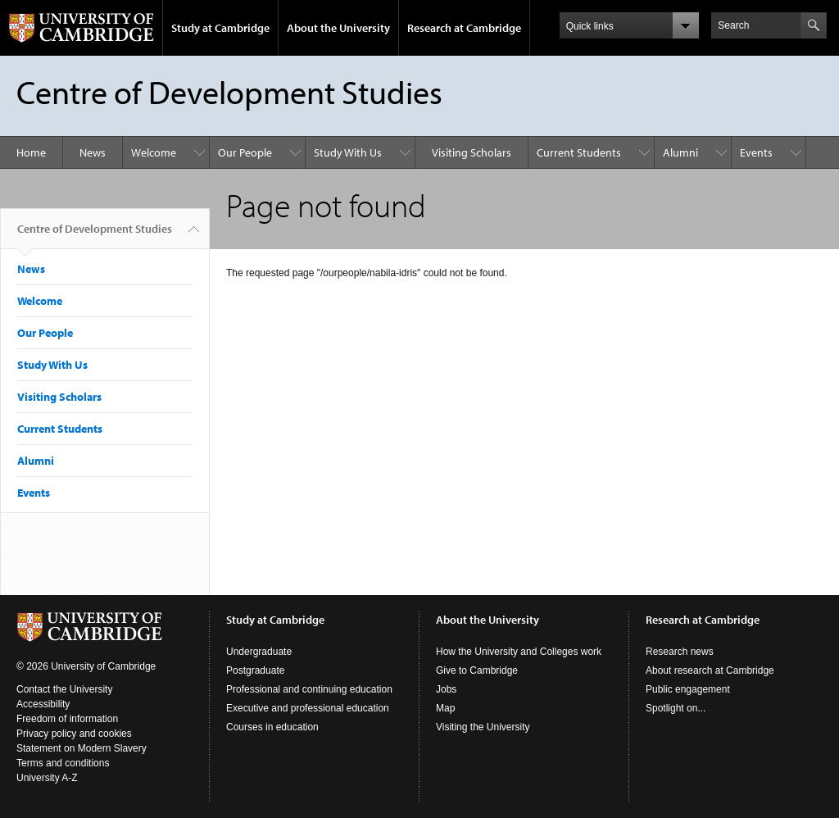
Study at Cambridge (220, 27)
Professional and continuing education (309, 689)
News (92, 152)
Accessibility (43, 704)
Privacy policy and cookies (74, 733)
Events (756, 152)
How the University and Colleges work (518, 651)
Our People (245, 152)
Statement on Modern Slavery (81, 748)
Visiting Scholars (471, 152)
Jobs (446, 689)
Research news (680, 651)
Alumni (680, 152)
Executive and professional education (307, 708)
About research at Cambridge (710, 670)
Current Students (579, 152)
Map (445, 708)
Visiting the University (483, 727)
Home (31, 152)
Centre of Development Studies (94, 235)
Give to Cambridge (477, 670)
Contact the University (64, 689)
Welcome (153, 152)
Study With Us (348, 152)
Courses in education (272, 727)
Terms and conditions (62, 763)
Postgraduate (255, 670)
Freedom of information (67, 719)
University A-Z (47, 778)
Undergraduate (259, 651)
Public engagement (688, 689)
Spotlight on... (675, 708)
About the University (338, 27)
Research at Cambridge (464, 27)
